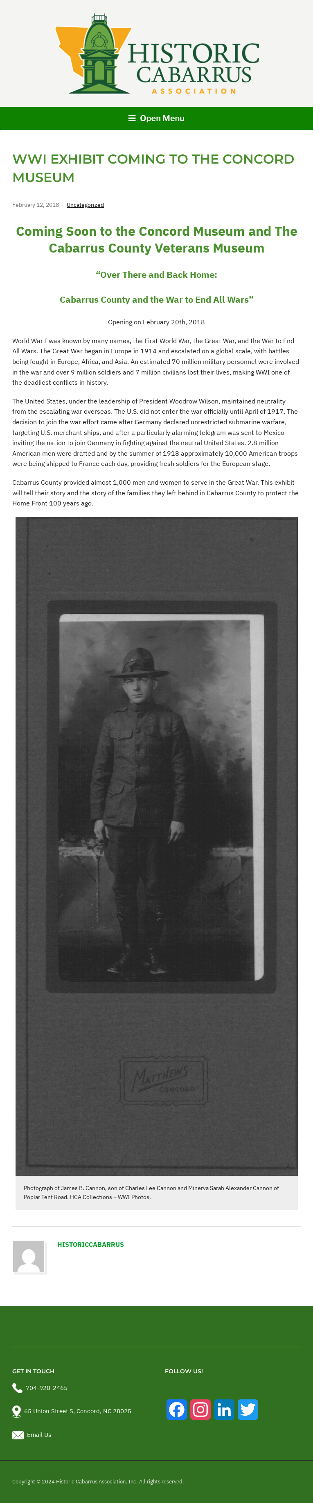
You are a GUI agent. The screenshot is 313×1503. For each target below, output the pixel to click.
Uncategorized (85, 204)
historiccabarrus (90, 1244)
